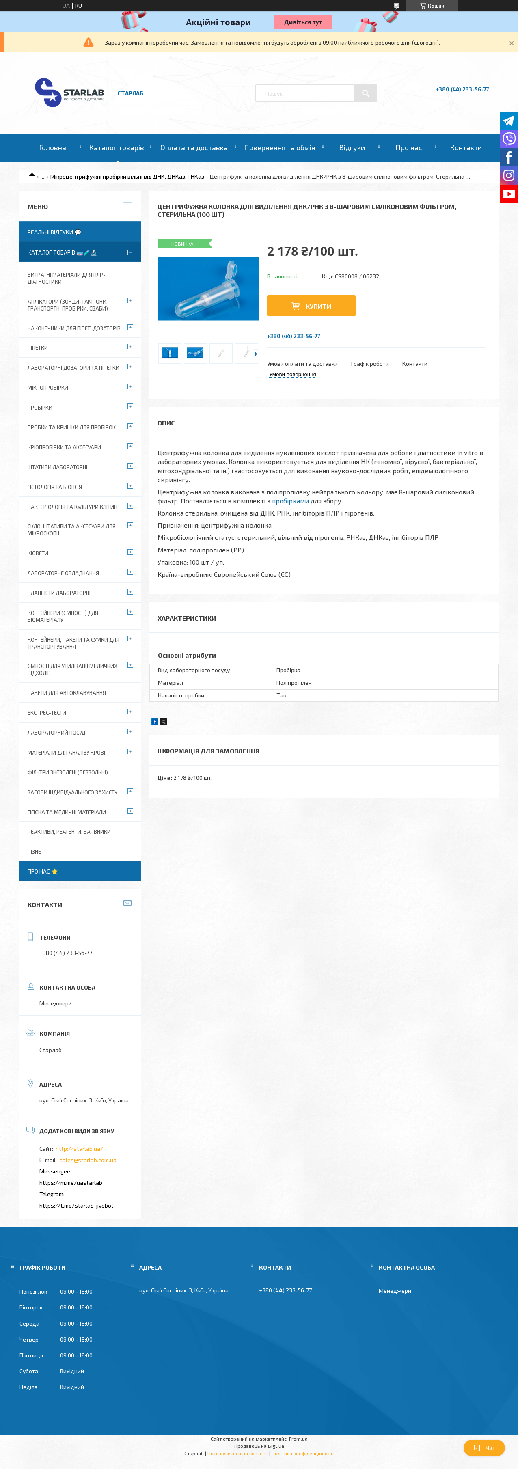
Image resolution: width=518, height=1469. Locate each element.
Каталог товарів (116, 147)
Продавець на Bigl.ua (259, 1446)
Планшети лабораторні (59, 593)
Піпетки (38, 348)
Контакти (466, 147)
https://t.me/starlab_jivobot (76, 1205)
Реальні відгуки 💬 (54, 232)
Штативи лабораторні (57, 467)
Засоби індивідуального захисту (72, 792)
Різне (34, 851)
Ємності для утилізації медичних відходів (72, 669)
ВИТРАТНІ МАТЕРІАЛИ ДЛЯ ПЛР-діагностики (67, 278)
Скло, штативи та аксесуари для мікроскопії (72, 530)
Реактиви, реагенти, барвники (69, 831)
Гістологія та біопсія (55, 487)
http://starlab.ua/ (79, 1148)
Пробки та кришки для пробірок (72, 427)
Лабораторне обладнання (63, 573)
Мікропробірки (48, 387)
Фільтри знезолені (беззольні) (68, 772)
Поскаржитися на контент (237, 1453)
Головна (52, 147)
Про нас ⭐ (43, 871)
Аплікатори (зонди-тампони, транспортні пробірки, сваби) (68, 305)
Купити (318, 306)
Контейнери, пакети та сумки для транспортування (73, 643)
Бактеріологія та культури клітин (72, 507)
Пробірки (40, 407)
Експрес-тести (47, 713)
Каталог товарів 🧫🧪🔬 (62, 252)
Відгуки (352, 147)
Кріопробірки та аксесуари (64, 447)
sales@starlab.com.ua (88, 1159)
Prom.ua (298, 1438)
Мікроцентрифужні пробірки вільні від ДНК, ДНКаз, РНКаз (127, 176)
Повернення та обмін (279, 147)
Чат (484, 1448)
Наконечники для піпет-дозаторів (74, 328)
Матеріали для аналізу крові (66, 752)
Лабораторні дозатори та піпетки (73, 368)
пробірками (290, 501)
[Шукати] (365, 93)
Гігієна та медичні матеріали (67, 812)
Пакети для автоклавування (67, 693)
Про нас (408, 147)
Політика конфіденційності (303, 1453)
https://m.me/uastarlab (70, 1182)
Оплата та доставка (194, 147)
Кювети (38, 553)
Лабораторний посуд (56, 732)
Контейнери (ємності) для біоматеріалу (63, 616)
